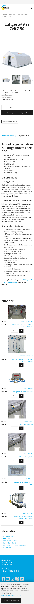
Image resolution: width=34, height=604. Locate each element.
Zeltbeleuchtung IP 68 (26, 457)
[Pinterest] (17, 579)
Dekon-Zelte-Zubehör (9, 543)
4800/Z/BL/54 (28, 421)
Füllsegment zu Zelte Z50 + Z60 (23, 392)
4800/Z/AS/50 (28, 388)
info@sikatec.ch (6, 2)
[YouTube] (8, 579)
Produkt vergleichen (10, 121)
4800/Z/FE (29, 479)
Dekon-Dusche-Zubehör (9, 541)
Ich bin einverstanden (11, 600)
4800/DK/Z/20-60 (27, 321)
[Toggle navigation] (31, 7)
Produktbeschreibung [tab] (8, 136)
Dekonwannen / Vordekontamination (14, 545)
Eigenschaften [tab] (24, 136)
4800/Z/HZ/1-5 (28, 513)
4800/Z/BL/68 (28, 453)
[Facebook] (3, 579)
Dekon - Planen (6, 547)
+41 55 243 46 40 (16, 2)
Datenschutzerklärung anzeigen (12, 595)
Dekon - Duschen (7, 536)
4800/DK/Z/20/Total (26, 356)
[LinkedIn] (22, 579)
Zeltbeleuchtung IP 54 (26, 424)
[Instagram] (12, 579)
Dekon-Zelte (6, 539)
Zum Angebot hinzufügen (17, 113)
